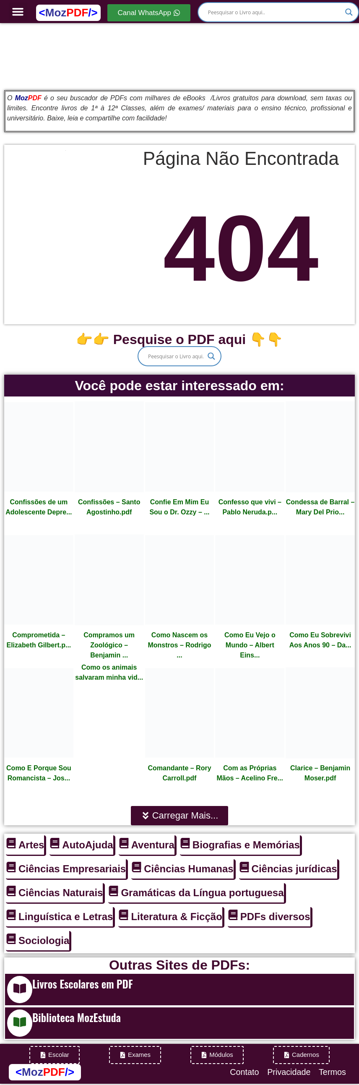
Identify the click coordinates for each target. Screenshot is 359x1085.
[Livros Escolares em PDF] (19, 989)
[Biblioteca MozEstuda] (19, 1023)
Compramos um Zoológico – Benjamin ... (109, 645)
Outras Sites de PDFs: (179, 965)
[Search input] (274, 12)
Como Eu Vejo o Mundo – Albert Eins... (250, 645)
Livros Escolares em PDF (82, 983)
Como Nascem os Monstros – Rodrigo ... (179, 645)
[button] (18, 12)
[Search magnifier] (349, 12)
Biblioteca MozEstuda (76, 1017)
